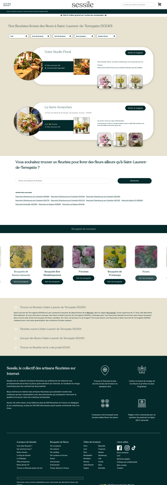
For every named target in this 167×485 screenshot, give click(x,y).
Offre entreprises (23, 462)
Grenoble (101, 468)
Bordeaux (87, 458)
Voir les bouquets (21, 282)
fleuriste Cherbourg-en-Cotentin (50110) (68, 200)
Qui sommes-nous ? (24, 449)
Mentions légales (123, 459)
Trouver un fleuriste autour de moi (29, 468)
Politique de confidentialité (127, 462)
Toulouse (101, 449)
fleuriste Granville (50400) (26, 204)
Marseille (101, 446)
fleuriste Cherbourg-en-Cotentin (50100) (103, 196)
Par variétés (54, 452)
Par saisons (54, 449)
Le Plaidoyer (21, 458)
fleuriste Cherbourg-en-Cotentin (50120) (68, 196)
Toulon (100, 462)
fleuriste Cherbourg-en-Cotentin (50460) (32, 196)
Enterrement (54, 465)
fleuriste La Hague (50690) (50, 204)
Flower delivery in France (59, 468)
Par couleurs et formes (59, 455)
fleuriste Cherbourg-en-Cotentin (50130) (103, 200)
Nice (85, 452)
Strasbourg (102, 455)
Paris (85, 446)
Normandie (111, 313)
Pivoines (83, 271)
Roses (146, 271)
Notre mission (22, 452)
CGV (118, 456)
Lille (99, 458)
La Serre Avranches (58, 107)
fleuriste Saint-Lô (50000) (132, 200)
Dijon (100, 465)
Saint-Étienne (89, 465)
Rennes (86, 462)
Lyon (85, 449)
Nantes (101, 452)
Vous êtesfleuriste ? (7, 4)
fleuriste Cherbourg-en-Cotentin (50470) (32, 200)
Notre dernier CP (23, 465)
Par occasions (55, 446)
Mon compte (122, 465)
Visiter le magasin (135, 53)
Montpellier (88, 455)
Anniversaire (55, 462)
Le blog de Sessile (24, 455)
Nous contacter (123, 453)
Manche (90, 313)
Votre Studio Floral (58, 52)
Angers (86, 468)
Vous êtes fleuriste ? (24, 446)
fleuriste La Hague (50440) (73, 204)
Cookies (120, 468)
